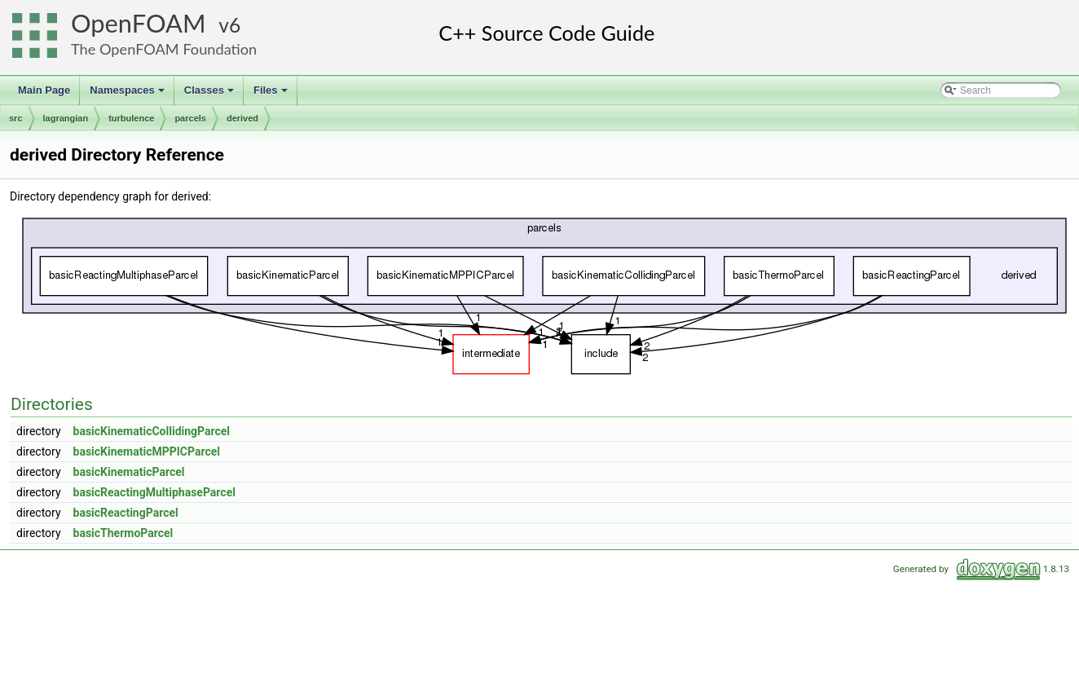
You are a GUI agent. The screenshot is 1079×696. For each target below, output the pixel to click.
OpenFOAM (138, 23)
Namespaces (128, 94)
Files (271, 94)
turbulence (131, 118)
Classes (210, 94)
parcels (190, 118)
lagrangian (66, 118)
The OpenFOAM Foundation (164, 49)
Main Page (44, 90)
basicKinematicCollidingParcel (152, 431)
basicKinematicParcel (129, 471)
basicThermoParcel (123, 533)
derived (242, 118)
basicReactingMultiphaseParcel (154, 492)
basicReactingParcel (125, 512)
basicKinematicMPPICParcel (146, 451)
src (16, 118)
